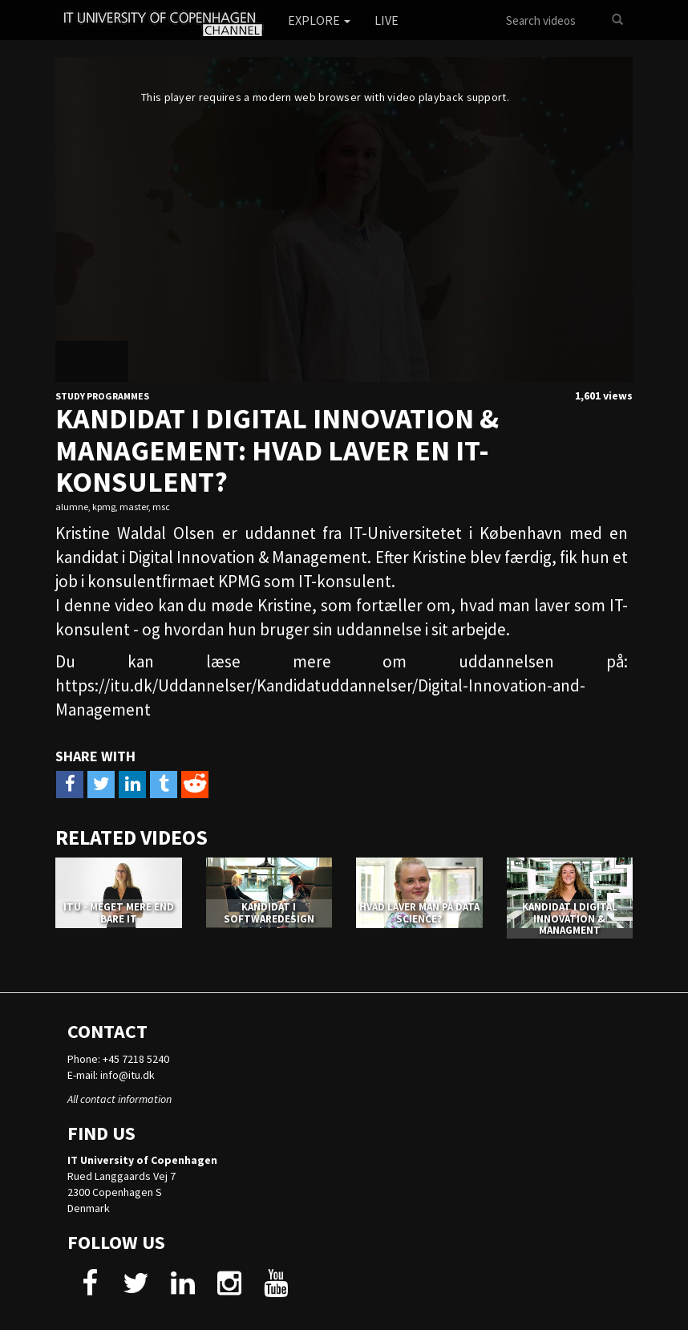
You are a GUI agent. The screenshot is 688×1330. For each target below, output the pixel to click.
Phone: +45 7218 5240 (118, 1059)
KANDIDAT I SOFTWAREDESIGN (269, 912)
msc (161, 507)
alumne (71, 507)
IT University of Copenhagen (142, 1160)
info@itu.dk (127, 1075)
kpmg (103, 507)
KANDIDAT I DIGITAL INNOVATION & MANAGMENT (569, 918)
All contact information (119, 1099)
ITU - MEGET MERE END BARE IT (118, 912)
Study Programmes (102, 396)
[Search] (617, 20)
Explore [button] (319, 20)
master (133, 507)
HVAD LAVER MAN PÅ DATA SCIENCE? (419, 912)
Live (386, 20)
